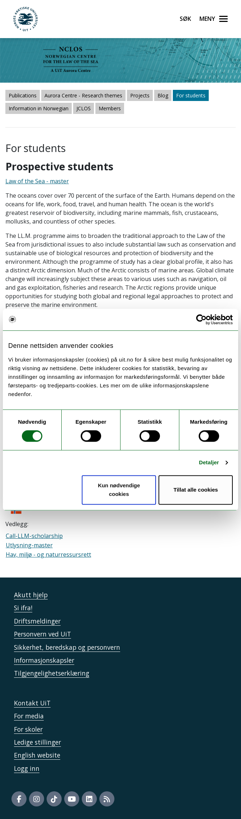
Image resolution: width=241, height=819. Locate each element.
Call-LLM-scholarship (34, 536)
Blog (162, 95)
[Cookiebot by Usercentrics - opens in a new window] (201, 319)
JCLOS (83, 108)
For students (190, 95)
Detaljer (209, 463)
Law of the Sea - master (37, 181)
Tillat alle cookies (196, 490)
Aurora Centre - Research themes (83, 95)
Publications (23, 95)
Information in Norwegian (38, 108)
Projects (140, 95)
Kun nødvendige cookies (119, 489)
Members (110, 108)
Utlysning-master (29, 545)
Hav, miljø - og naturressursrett (48, 554)
